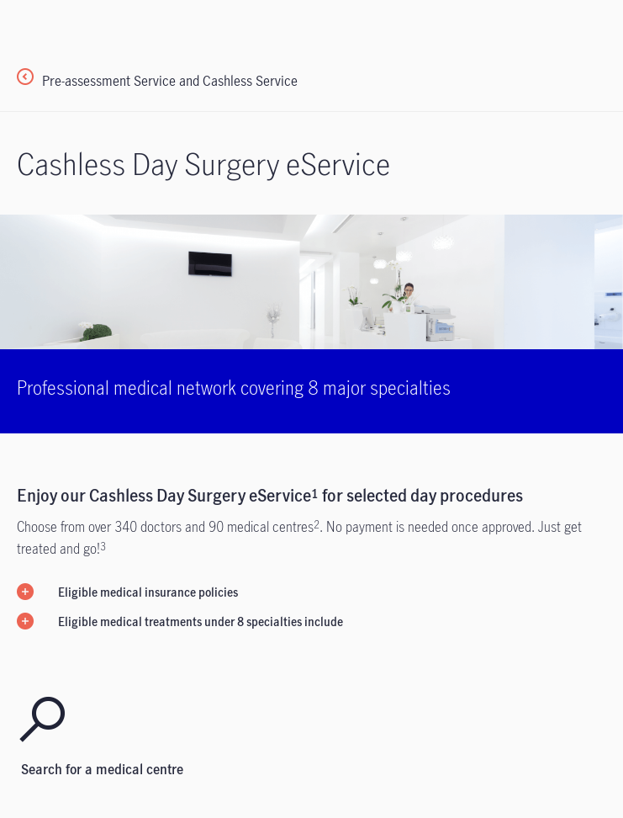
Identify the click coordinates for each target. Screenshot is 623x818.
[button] (311, 591)
